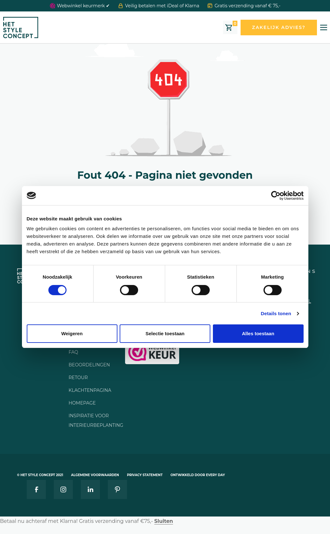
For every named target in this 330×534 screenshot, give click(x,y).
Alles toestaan (258, 333)
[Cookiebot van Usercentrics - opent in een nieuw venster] (276, 195)
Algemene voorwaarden (95, 475)
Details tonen (276, 313)
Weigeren (71, 333)
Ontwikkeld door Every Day (198, 475)
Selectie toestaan (165, 333)
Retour (78, 377)
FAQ (73, 352)
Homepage (81, 403)
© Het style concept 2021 (40, 475)
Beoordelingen (89, 365)
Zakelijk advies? (278, 27)
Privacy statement (145, 475)
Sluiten (163, 521)
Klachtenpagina (89, 390)
